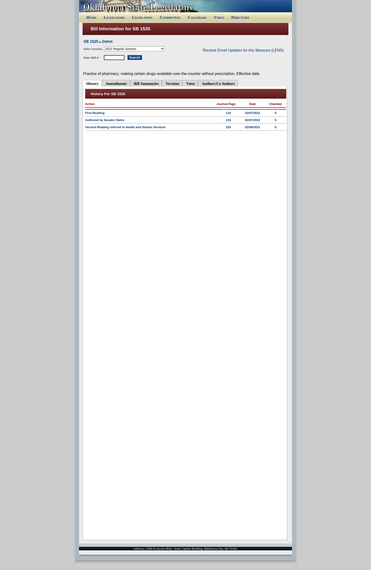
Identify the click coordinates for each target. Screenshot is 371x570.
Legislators (114, 17)
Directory (240, 17)
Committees (170, 17)
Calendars (197, 17)
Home (91, 17)
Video (219, 17)
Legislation (142, 17)
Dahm (107, 41)
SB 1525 (91, 41)
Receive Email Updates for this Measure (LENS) (243, 50)
